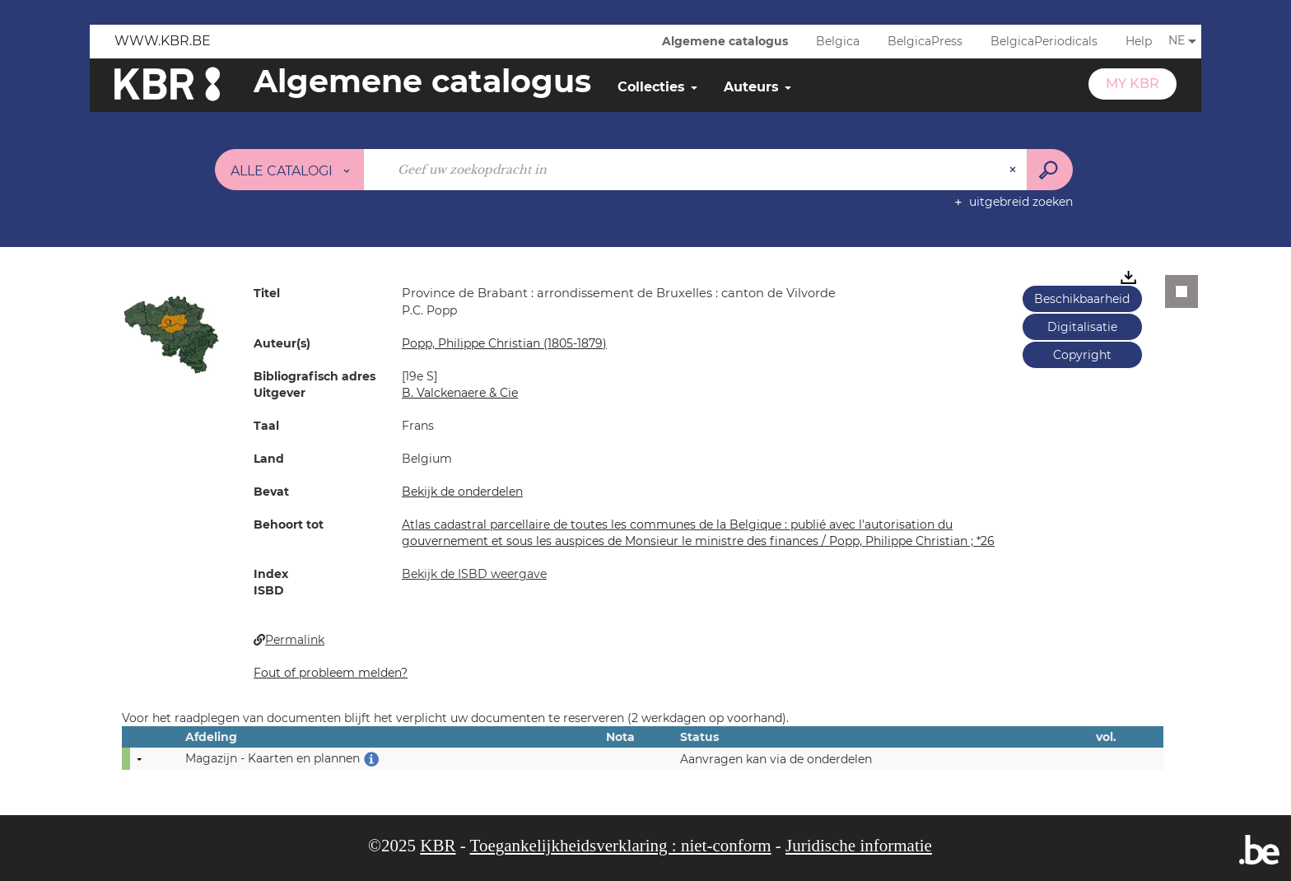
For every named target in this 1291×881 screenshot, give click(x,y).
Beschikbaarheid (1082, 298)
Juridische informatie (858, 845)
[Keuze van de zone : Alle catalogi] (290, 169)
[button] (171, 333)
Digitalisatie (1082, 326)
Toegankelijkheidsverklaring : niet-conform (620, 845)
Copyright (1082, 354)
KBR (437, 845)
